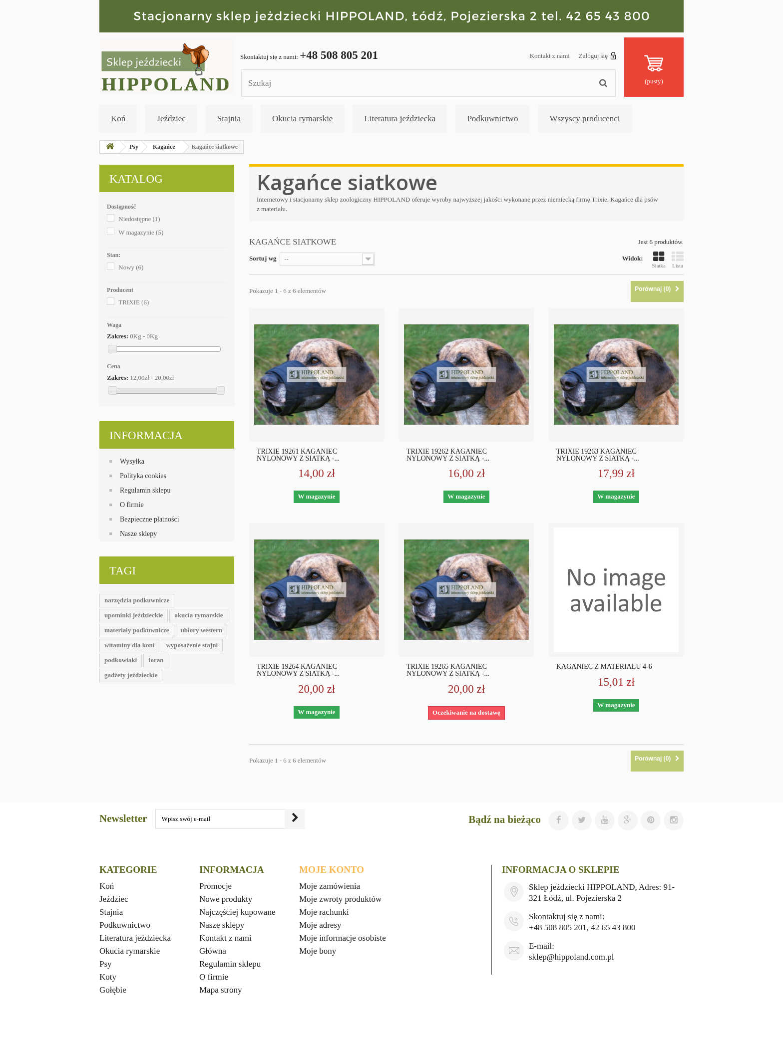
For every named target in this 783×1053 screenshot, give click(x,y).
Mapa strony (220, 990)
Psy (105, 964)
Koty (107, 977)
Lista (678, 259)
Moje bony (317, 951)
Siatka (659, 259)
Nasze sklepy (138, 533)
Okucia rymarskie (302, 118)
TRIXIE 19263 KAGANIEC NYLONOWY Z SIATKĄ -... (597, 455)
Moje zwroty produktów (340, 899)
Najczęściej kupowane (237, 912)
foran (155, 660)
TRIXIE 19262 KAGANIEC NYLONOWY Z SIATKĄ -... (447, 455)
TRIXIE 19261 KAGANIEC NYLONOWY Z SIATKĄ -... (298, 455)
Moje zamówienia (329, 886)
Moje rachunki (324, 912)
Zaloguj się (597, 55)
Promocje (215, 886)
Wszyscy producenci (584, 118)
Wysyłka (132, 461)
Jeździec (171, 118)
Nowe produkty (225, 899)
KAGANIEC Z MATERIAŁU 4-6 (604, 666)
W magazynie (140, 232)
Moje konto (331, 869)
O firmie (132, 505)
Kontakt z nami (550, 55)
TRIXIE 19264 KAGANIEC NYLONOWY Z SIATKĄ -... (298, 670)
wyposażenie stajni (192, 645)
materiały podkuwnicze (136, 630)
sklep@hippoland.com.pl (571, 957)
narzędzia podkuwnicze (136, 600)
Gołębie (112, 990)
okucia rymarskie (198, 615)
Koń (118, 118)
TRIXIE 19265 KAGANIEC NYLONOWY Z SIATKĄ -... (447, 670)
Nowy (130, 267)
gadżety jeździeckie (130, 675)
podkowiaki (120, 660)
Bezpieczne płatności (149, 519)
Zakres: (117, 336)
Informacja (146, 435)
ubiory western (201, 630)
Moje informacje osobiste (342, 938)
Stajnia (229, 118)
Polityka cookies (143, 476)
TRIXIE (133, 302)
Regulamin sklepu (145, 490)
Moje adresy (320, 925)
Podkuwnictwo (492, 118)
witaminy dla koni (129, 645)
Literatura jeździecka (399, 118)
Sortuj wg (263, 258)
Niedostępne (139, 219)
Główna (212, 951)
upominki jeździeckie (133, 615)
